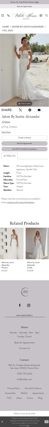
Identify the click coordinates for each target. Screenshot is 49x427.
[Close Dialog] (2, 421)
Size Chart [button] (6, 132)
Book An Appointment (24, 143)
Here (36, 2)
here (28, 425)
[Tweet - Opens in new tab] (20, 109)
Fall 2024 (7, 30)
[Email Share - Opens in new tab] (39, 110)
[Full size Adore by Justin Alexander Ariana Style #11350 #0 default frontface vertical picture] (24, 70)
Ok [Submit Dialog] (47, 421)
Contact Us (24, 348)
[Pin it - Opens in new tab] (29, 109)
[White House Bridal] (24, 15)
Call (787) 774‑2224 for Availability (24, 149)
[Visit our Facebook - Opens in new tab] (20, 305)
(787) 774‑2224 (24, 373)
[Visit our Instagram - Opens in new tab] (28, 305)
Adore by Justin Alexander (28, 26)
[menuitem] (8, 15)
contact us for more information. (21, 202)
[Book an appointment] (24, 6)
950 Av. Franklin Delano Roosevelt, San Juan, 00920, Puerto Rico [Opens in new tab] (24, 367)
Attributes (10, 156)
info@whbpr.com (24, 379)
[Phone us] (8, 15)
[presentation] (12, 243)
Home (5, 26)
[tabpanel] (24, 70)
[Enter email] (25, 315)
